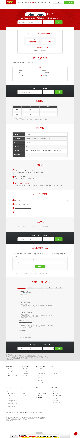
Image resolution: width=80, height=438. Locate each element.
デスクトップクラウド (11, 397)
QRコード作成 (54, 391)
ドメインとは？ (18, 200)
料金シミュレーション (23, 291)
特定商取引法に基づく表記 (10, 412)
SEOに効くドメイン (55, 397)
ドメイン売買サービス (41, 373)
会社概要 (40, 412)
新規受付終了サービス (11, 406)
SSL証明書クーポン (11, 398)
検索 (59, 22)
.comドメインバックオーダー (42, 393)
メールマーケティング (11, 393)
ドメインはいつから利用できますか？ (22, 204)
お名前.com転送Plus (41, 377)
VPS (8, 391)
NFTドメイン (40, 399)
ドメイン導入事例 (11, 371)
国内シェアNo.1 (31, 2)
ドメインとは (10, 368)
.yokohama (24, 395)
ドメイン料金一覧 (25, 375)
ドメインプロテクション (42, 371)
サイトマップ (35, 412)
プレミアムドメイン (41, 395)
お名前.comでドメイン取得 (12, 375)
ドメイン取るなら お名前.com (11, 9)
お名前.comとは (10, 370)
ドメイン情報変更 (25, 373)
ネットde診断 (40, 368)
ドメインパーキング (41, 375)
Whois (31, 412)
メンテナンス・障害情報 (56, 371)
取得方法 (20, 72)
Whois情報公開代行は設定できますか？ (23, 208)
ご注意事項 (21, 75)
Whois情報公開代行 (41, 370)
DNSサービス (40, 380)
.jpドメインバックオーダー (42, 391)
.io (22, 398)
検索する (40, 266)
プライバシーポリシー (20, 412)
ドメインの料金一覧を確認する (25, 292)
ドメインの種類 (25, 377)
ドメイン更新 (24, 371)
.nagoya (23, 393)
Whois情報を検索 (45, 75)
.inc (23, 400)
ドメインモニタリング (41, 382)
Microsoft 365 (40, 384)
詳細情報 (44, 70)
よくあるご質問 (45, 72)
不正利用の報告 (55, 373)
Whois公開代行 (17, 154)
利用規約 (26, 412)
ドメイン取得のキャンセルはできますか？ (23, 211)
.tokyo (23, 391)
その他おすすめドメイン (23, 77)
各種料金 (20, 70)
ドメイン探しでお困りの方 (57, 402)
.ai (22, 397)
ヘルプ (53, 368)
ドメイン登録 (24, 368)
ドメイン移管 (24, 370)
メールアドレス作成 (55, 393)
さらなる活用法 (55, 400)
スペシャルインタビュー (12, 373)
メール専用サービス (11, 395)
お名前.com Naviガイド (56, 370)
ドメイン (20, 9)
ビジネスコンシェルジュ (56, 395)
